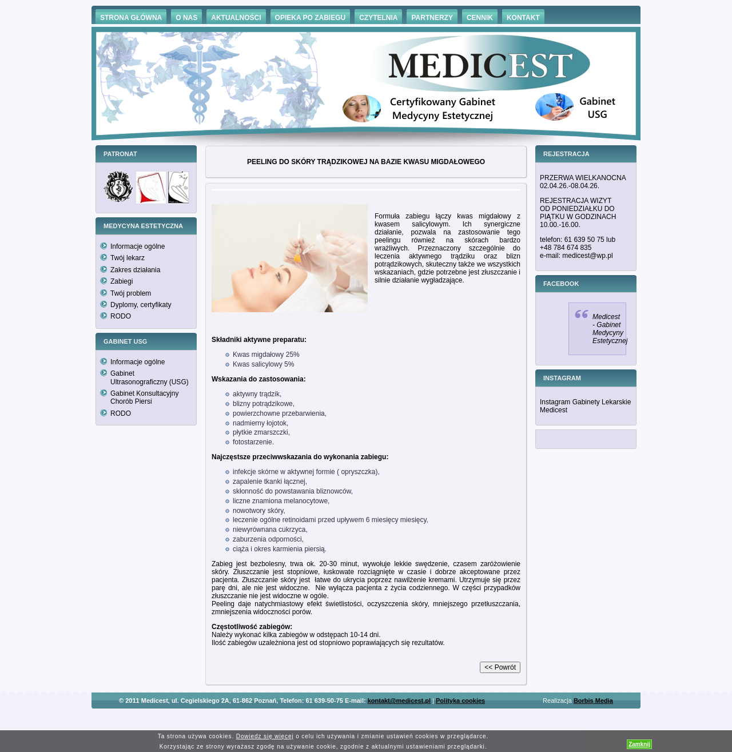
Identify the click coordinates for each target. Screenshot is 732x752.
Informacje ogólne (137, 246)
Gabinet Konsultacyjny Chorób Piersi (144, 397)
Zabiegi (121, 281)
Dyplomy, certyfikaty (140, 305)
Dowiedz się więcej (265, 736)
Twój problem (130, 293)
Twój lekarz (127, 258)
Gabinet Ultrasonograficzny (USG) (149, 377)
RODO (120, 316)
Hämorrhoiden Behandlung (382, 717)
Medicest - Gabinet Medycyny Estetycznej (609, 329)
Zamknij (639, 744)
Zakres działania (135, 270)
